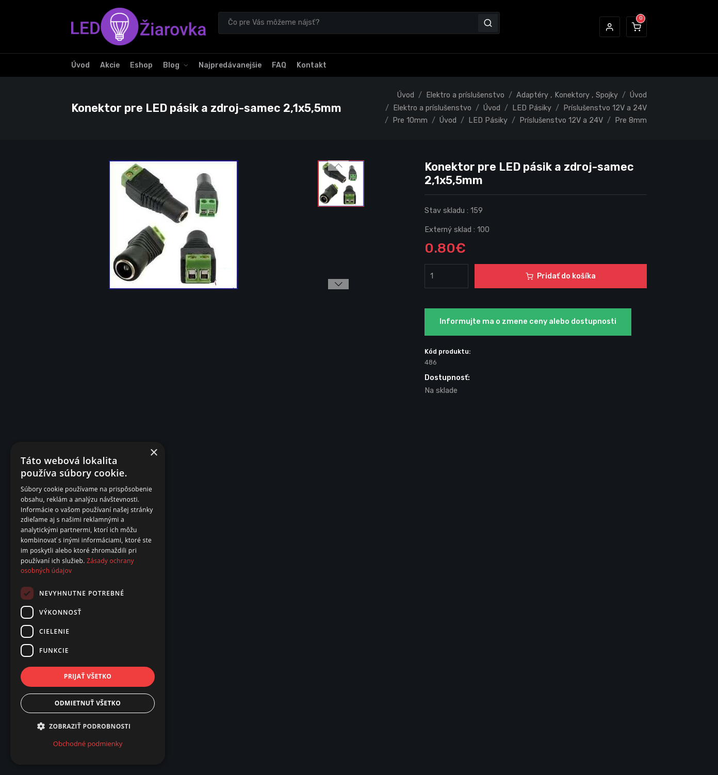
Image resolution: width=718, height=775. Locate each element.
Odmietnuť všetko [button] (88, 703)
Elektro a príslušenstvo (465, 95)
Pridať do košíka (561, 276)
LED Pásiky (531, 108)
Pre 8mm (631, 120)
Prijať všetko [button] (88, 676)
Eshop (141, 65)
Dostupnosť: (447, 377)
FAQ (279, 65)
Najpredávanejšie (230, 65)
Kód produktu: (448, 351)
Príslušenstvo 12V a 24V (605, 108)
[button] (609, 27)
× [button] (153, 453)
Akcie (110, 65)
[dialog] (87, 603)
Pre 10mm (410, 120)
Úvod (80, 65)
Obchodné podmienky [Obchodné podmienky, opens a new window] (87, 743)
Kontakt (312, 65)
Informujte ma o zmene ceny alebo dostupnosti (527, 321)
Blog (171, 65)
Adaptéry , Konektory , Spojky (567, 95)
